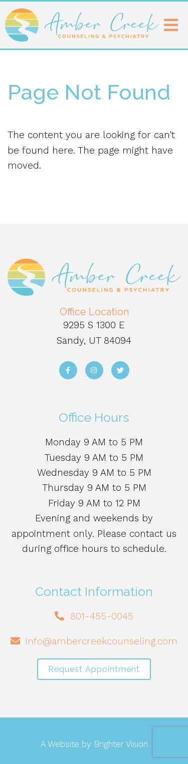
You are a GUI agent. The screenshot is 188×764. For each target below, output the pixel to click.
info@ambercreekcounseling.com (101, 641)
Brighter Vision (121, 744)
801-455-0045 (101, 616)
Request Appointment (94, 669)
